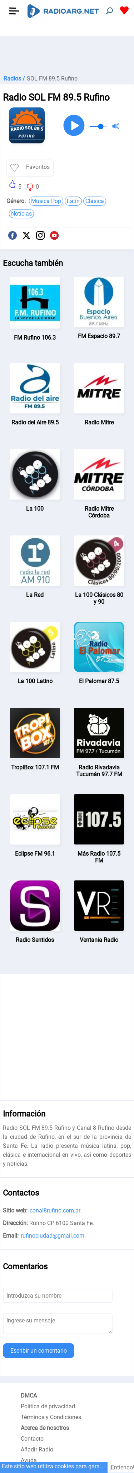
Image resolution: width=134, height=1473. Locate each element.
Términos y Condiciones (51, 1417)
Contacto (32, 1438)
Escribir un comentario (38, 1350)
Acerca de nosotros (45, 1427)
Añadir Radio (37, 1449)
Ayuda (29, 1460)
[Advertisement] (67, 54)
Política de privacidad (48, 1406)
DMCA (29, 1395)
